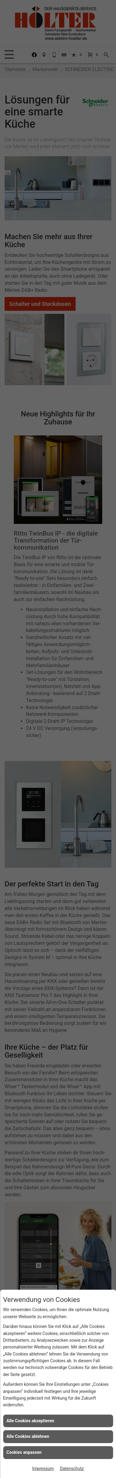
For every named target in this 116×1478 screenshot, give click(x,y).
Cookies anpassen (24, 1452)
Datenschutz (72, 1468)
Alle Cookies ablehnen (27, 1436)
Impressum (43, 1468)
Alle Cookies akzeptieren (30, 1420)
